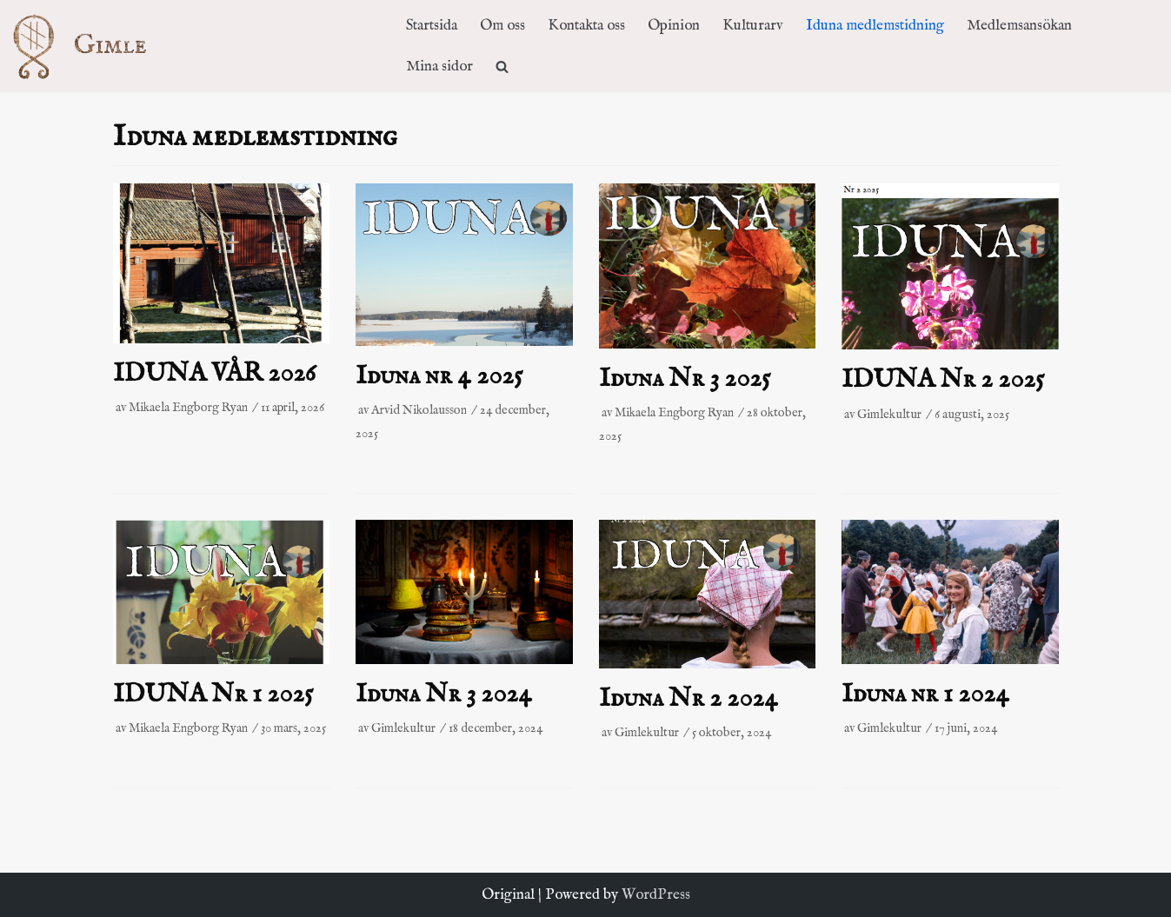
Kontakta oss (586, 26)
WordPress (656, 895)
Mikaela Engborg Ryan (188, 407)
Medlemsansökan (1019, 26)
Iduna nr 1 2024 (925, 694)
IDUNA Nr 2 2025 (943, 379)
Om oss (502, 26)
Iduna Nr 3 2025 (684, 378)
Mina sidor (439, 66)
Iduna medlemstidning (875, 26)
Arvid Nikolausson (419, 410)
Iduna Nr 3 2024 (444, 694)
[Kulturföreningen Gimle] (96, 45)
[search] (502, 66)
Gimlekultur (889, 414)
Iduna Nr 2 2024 (688, 698)
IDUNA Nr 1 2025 (213, 694)
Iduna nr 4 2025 (439, 376)
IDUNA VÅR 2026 (214, 373)
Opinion (674, 26)
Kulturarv (752, 26)
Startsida (431, 26)
